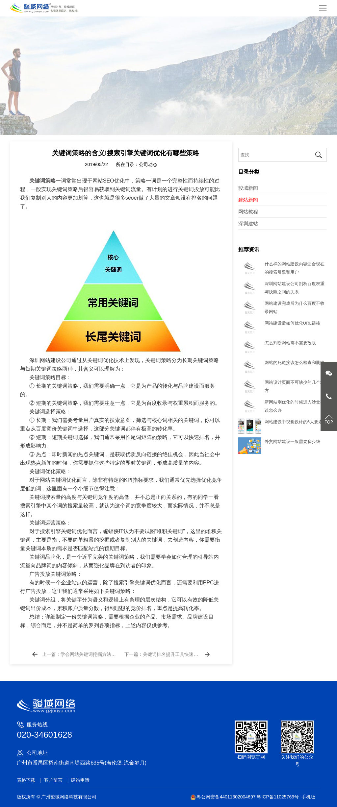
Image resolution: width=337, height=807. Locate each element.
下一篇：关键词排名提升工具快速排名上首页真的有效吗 (162, 659)
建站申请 (80, 780)
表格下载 (26, 780)
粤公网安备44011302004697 (224, 796)
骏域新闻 (248, 188)
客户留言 (53, 780)
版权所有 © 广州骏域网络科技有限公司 (56, 796)
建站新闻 (248, 200)
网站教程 (248, 211)
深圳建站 (248, 223)
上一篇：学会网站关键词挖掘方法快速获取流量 (79, 659)
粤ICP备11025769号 (278, 796)
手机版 (308, 796)
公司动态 (148, 183)
